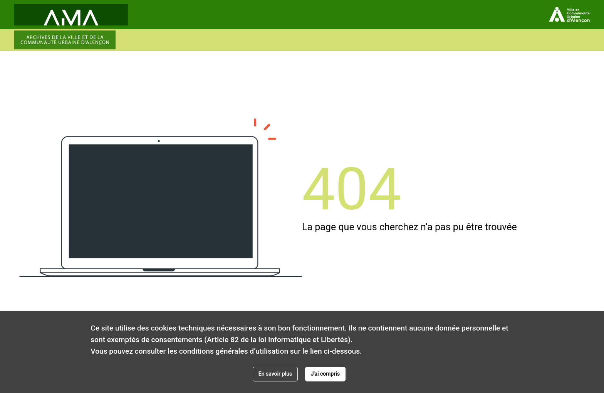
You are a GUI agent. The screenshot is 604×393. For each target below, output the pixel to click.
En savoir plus (275, 374)
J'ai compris (325, 374)
